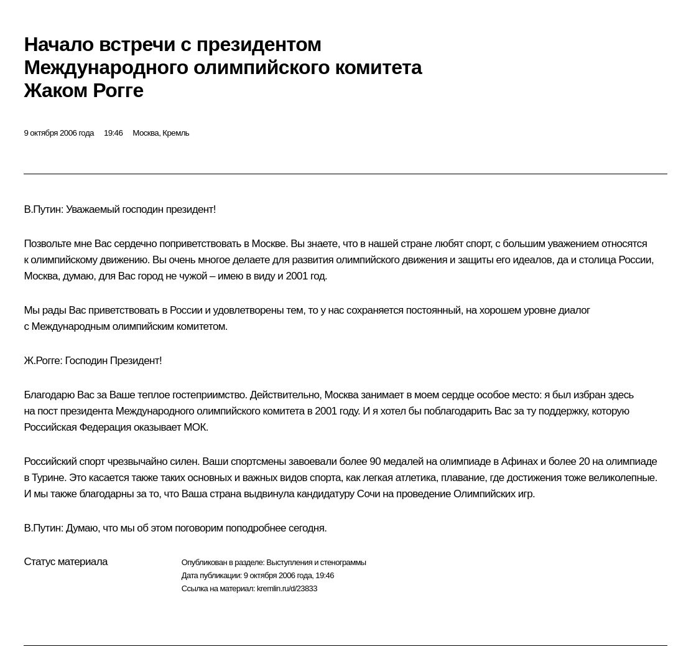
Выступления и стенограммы (316, 562)
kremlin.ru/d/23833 (287, 588)
